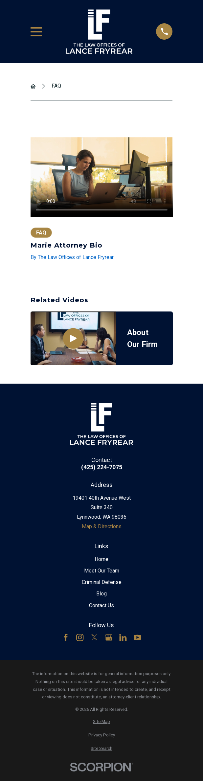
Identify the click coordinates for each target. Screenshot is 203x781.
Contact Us (101, 605)
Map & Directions (102, 526)
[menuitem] (102, 722)
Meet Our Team (101, 571)
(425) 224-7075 (101, 467)
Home (101, 559)
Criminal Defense (102, 582)
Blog (101, 594)
